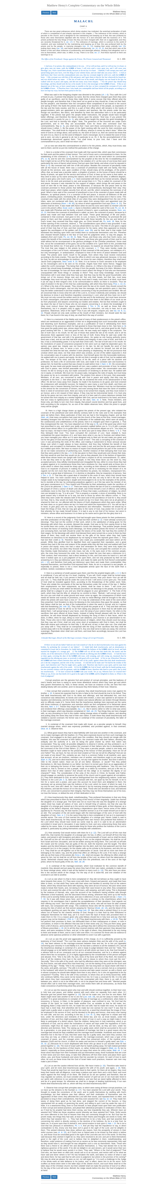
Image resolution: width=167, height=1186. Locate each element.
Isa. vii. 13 (107, 1099)
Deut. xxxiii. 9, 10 (69, 262)
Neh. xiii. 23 (91, 711)
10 (50, 693)
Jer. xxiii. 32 (65, 606)
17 (78, 1090)
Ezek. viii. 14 (101, 908)
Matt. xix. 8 (114, 1048)
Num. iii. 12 (116, 203)
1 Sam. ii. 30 (105, 364)
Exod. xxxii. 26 (85, 230)
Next (54, 13)
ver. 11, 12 (87, 46)
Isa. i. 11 (81, 709)
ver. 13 (122, 46)
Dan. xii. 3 (96, 400)
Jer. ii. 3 (62, 780)
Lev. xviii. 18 (89, 997)
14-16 (114, 919)
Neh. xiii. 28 (79, 862)
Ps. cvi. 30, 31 (69, 237)
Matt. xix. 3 (117, 1050)
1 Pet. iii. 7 (71, 919)
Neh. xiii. (45, 417)
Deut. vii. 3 (45, 729)
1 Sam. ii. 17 (67, 487)
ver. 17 (97, 53)
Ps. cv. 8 (45, 159)
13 (101, 870)
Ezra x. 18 (79, 855)
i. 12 (45, 562)
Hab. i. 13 (112, 1123)
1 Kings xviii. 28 (83, 910)
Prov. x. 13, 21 (119, 284)
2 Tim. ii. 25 (94, 306)
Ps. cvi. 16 (119, 208)
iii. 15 (62, 1132)
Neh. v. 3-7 (54, 707)
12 (93, 833)
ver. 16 (60, 48)
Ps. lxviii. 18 (108, 221)
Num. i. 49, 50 (68, 203)
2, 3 (118, 573)
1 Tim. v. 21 (46, 475)
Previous (46, 13)
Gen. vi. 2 (61, 815)
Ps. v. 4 (78, 1126)
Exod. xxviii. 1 (69, 208)
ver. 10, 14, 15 (98, 48)
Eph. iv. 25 (46, 760)
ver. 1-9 (69, 42)
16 (61, 928)
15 (78, 994)
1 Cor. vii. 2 (89, 1015)
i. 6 (105, 95)
